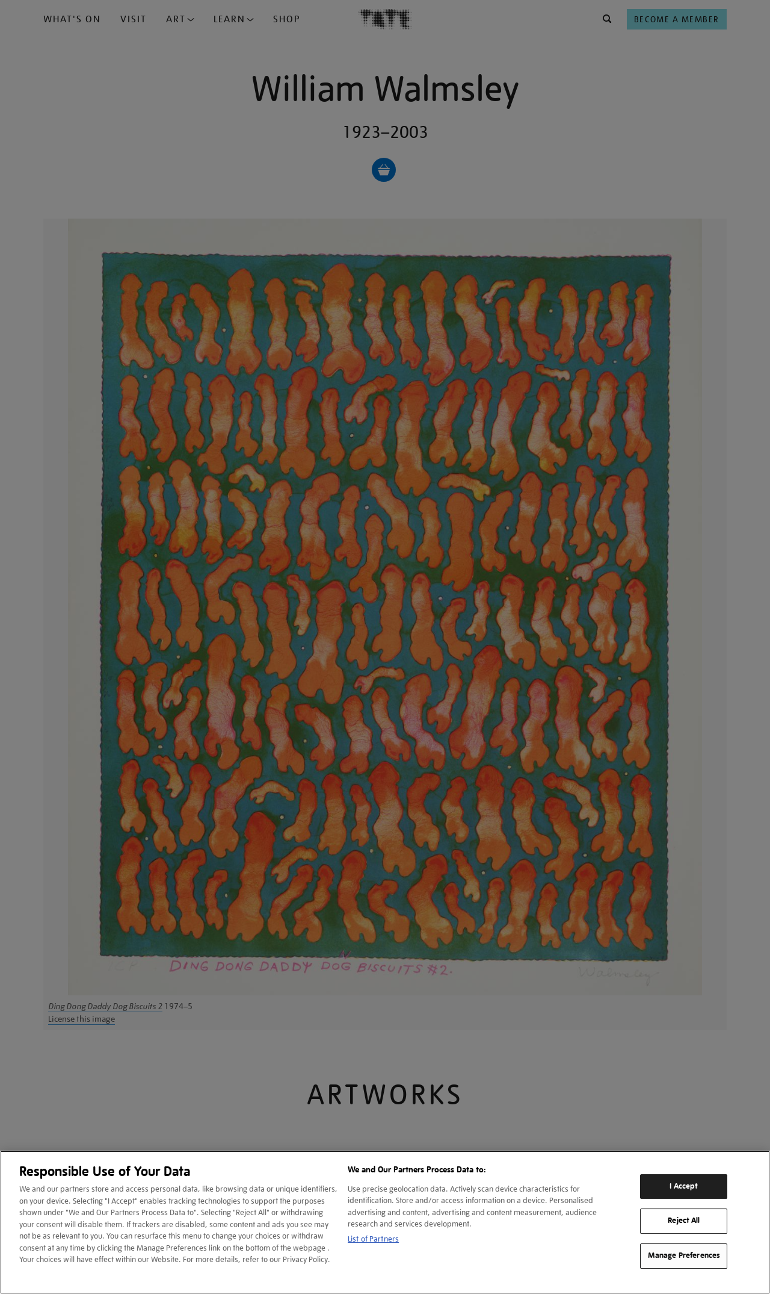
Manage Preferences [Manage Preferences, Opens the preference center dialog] (684, 1255)
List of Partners (373, 1239)
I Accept (684, 1186)
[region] (385, 1222)
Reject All (684, 1221)
